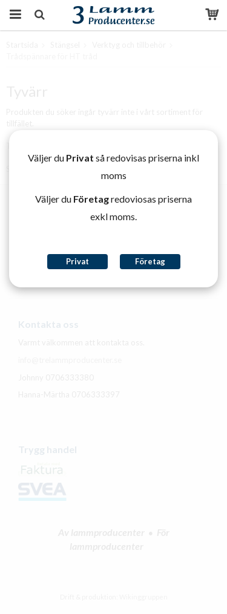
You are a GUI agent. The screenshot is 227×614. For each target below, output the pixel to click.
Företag (150, 261)
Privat (77, 261)
